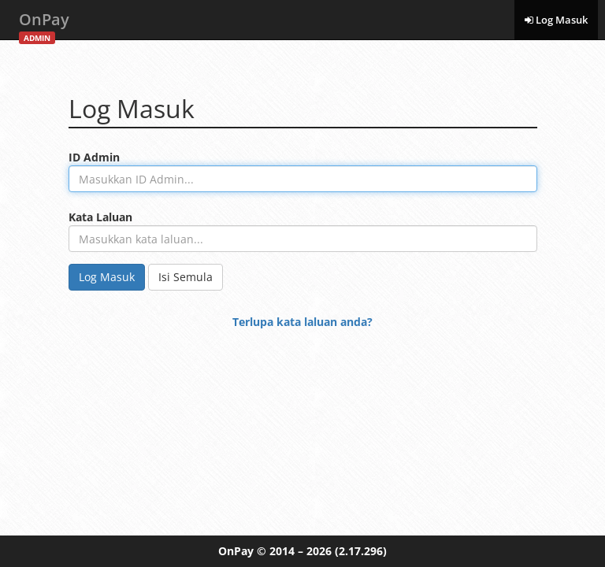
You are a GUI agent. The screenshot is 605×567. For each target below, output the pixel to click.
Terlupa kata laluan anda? (302, 321)
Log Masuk (556, 20)
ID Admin (94, 157)
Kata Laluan (100, 216)
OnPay (44, 24)
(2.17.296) (361, 550)
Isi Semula (185, 276)
